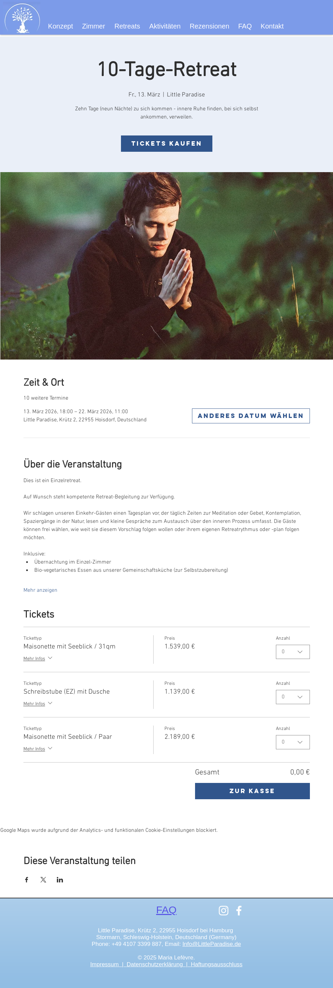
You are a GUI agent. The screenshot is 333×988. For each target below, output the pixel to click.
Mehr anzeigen (40, 590)
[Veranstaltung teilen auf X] (43, 879)
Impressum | (108, 964)
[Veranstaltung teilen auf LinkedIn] (60, 879)
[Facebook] (238, 910)
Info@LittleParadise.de (211, 944)
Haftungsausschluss (216, 964)
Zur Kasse (252, 791)
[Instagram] (223, 910)
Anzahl (283, 638)
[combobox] (293, 652)
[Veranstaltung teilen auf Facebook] (26, 879)
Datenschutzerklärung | (159, 964)
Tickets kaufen (166, 143)
